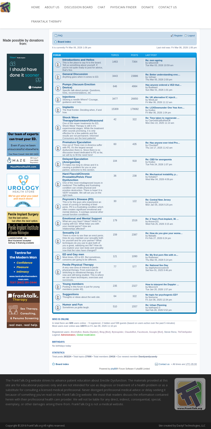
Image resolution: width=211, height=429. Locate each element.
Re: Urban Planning (155, 305)
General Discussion (75, 74)
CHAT (101, 7)
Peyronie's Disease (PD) (77, 199)
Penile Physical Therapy (78, 264)
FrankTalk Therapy (46, 21)
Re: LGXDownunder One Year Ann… (164, 107)
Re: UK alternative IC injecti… (161, 97)
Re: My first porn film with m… (161, 255)
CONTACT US (167, 7)
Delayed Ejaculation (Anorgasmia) (75, 160)
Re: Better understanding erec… (162, 74)
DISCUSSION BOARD (78, 7)
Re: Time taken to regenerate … (162, 118)
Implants (68, 107)
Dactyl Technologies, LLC (168, 425)
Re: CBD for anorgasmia (158, 159)
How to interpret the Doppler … (162, 284)
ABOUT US (52, 7)
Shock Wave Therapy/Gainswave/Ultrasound (82, 119)
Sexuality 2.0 (70, 232)
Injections (68, 96)
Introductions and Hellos (78, 59)
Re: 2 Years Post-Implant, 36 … (162, 219)
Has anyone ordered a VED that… (163, 85)
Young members (72, 283)
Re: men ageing (153, 60)
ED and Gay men (73, 254)
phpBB (114, 369)
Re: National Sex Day (156, 265)
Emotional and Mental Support (82, 218)
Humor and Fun (72, 304)
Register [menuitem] (178, 35)
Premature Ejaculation (76, 142)
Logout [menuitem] (191, 35)
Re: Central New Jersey (158, 199)
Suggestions (70, 294)
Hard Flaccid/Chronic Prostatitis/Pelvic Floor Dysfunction (77, 177)
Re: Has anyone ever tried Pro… (162, 142)
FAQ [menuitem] (60, 35)
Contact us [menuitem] (164, 364)
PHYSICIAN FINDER (123, 7)
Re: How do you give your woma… (164, 233)
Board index (62, 364)
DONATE (147, 7)
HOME (35, 7)
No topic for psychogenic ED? (161, 295)
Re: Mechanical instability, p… (161, 174)
